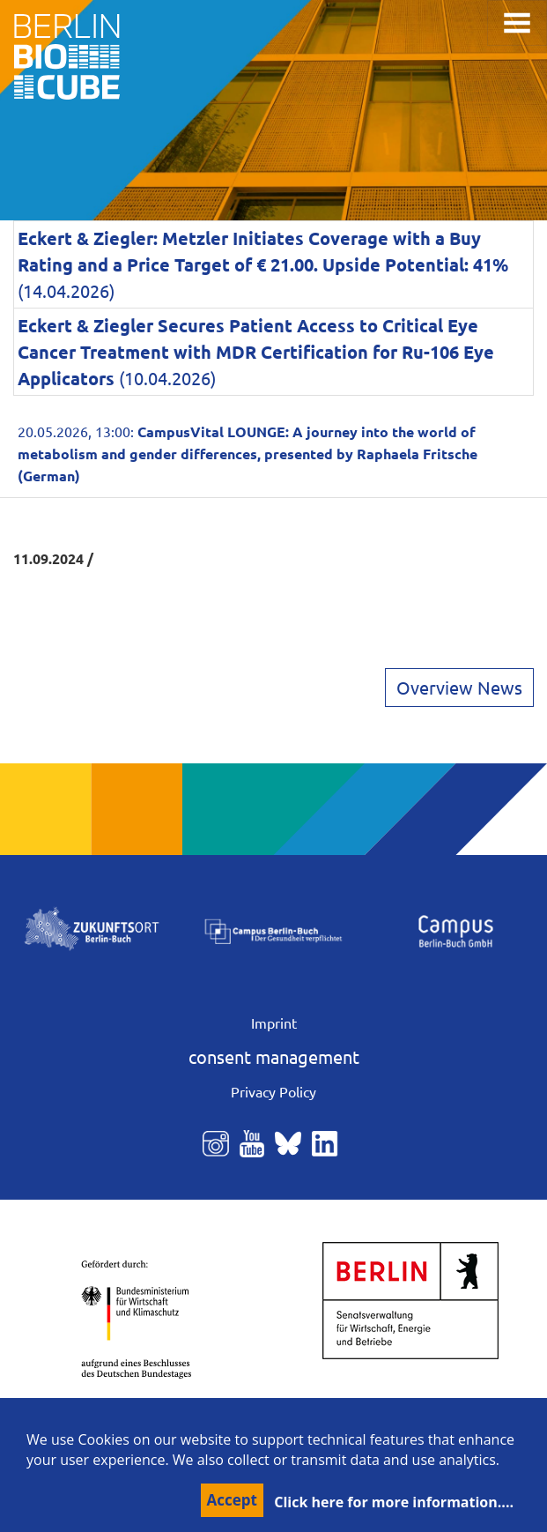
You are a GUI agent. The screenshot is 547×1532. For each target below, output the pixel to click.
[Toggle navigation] (517, 23)
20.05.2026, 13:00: (247, 453)
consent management (273, 1056)
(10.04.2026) (256, 351)
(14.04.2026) (263, 264)
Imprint (274, 1022)
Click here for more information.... (394, 1502)
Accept (232, 1500)
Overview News (459, 687)
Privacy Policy (273, 1091)
